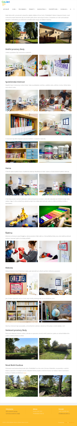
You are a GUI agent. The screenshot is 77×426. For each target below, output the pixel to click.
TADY (24, 373)
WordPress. (72, 422)
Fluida (65, 422)
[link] (74, 9)
